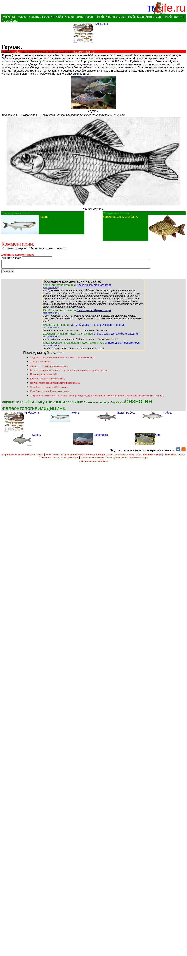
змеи (60, 403)
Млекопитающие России (34, 16)
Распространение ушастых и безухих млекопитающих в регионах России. (69, 371)
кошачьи (117, 403)
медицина (53, 409)
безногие (138, 402)
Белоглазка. (101, 436)
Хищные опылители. (41, 363)
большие (75, 403)
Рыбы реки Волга (50, 459)
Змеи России (85, 16)
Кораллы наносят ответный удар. (47, 380)
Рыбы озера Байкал (174, 456)
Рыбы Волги (173, 16)
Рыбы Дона (9, 20)
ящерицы (103, 404)
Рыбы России (64, 16)
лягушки (44, 403)
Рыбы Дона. (101, 23)
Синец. (36, 436)
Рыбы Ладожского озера (135, 459)
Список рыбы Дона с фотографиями (116, 335)
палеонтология (20, 409)
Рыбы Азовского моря (92, 459)
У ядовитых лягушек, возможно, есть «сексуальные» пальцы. (62, 359)
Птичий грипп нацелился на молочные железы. (55, 384)
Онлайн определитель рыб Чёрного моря (83, 456)
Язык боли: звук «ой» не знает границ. (50, 392)
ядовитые (11, 404)
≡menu (8, 16)
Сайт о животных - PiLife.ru (93, 463)
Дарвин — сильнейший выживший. (49, 367)
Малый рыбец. (126, 414)
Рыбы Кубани (113, 459)
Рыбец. (167, 414)
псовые (90, 403)
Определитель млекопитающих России (22, 456)
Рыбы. (17, 51)
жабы (27, 403)
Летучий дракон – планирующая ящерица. (97, 326)
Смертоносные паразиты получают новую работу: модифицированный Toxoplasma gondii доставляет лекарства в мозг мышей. (97, 397)
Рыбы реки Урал (69, 459)
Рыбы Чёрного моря (111, 16)
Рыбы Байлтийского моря (120, 456)
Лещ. (158, 436)
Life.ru (170, 8)
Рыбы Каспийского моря (145, 16)
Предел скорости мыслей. (43, 375)
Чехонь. (44, 216)
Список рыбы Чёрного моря (94, 286)
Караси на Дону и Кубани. (120, 216)
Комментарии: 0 (84, 51)
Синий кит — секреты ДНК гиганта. (49, 388)
